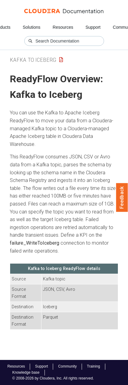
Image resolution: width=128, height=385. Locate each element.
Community (67, 366)
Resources (63, 27)
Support (92, 27)
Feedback (122, 197)
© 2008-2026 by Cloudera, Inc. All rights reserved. (53, 378)
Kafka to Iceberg (33, 59)
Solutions (32, 27)
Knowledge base (26, 372)
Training (93, 366)
